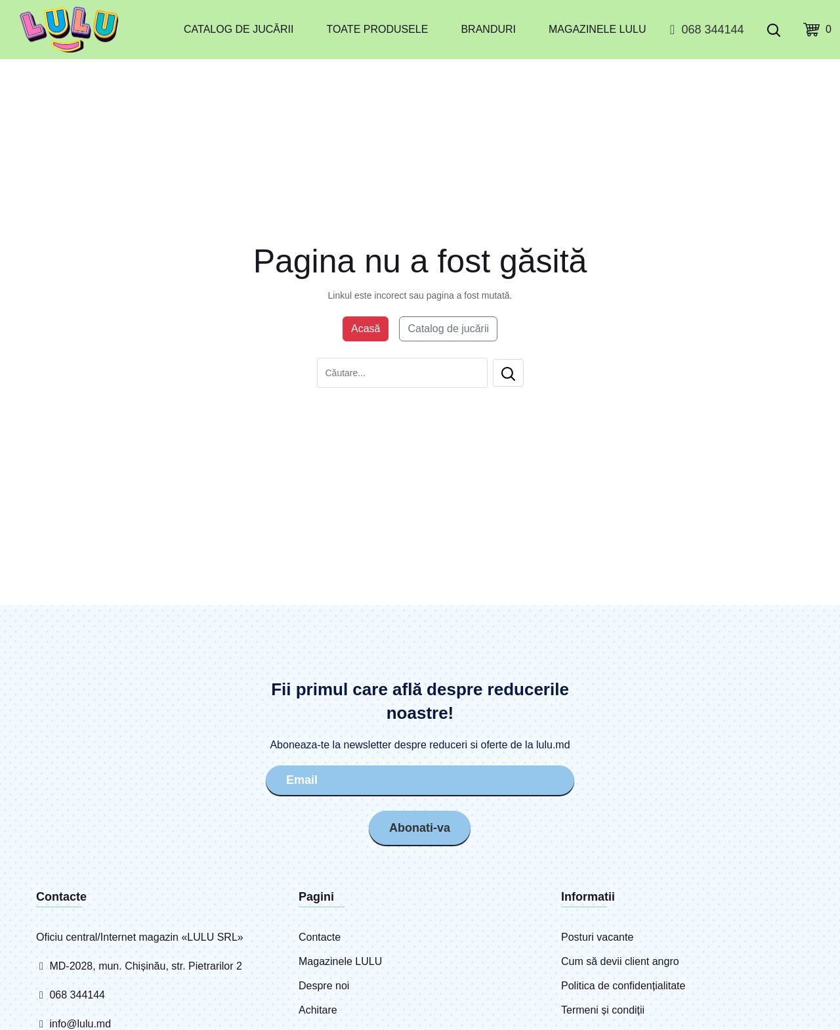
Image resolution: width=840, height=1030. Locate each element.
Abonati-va (419, 827)
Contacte (320, 937)
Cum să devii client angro (620, 961)
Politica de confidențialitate (623, 985)
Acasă (365, 328)
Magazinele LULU (597, 29)
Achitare (318, 1010)
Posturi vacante (597, 937)
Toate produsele (377, 29)
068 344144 (704, 29)
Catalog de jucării (238, 29)
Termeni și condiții (602, 1010)
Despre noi (324, 985)
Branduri (488, 29)
